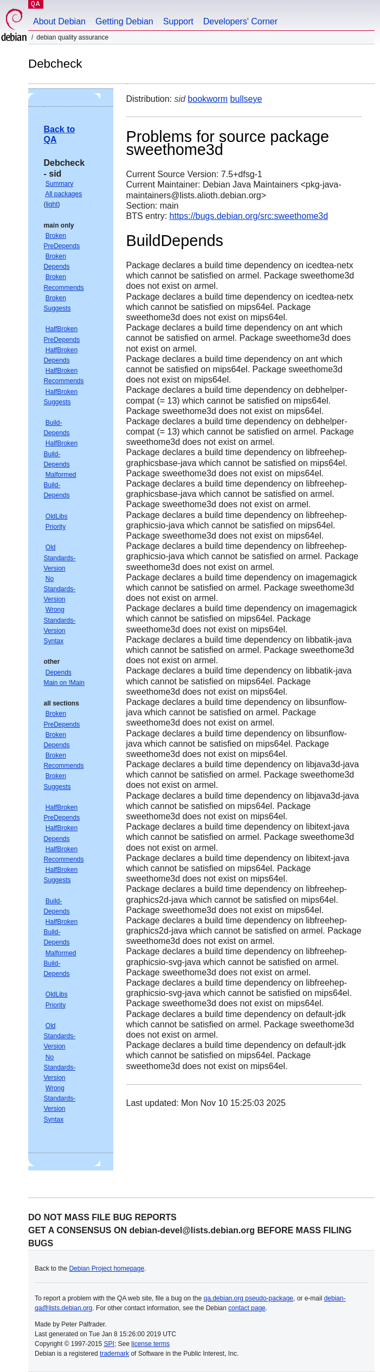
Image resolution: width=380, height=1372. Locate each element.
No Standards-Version (59, 589)
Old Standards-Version (59, 557)
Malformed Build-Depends (59, 485)
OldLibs (57, 516)
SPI (109, 1344)
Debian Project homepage (106, 1268)
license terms (150, 1344)
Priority (56, 526)
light (51, 204)
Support (178, 21)
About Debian (59, 21)
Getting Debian (124, 21)
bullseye (246, 98)
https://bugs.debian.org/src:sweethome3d (249, 216)
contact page (247, 1308)
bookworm (208, 98)
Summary (59, 183)
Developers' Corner (240, 21)
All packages (63, 194)
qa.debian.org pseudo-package (248, 1298)
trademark (114, 1353)
